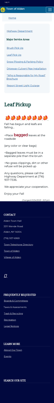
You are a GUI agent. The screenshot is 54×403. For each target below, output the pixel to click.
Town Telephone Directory (18, 244)
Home (12, 17)
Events (7, 356)
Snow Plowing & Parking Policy (25, 61)
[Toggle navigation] (50, 10)
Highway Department (20, 31)
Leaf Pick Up (14, 54)
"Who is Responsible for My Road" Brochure (26, 77)
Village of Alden (12, 257)
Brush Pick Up (15, 48)
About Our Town (13, 350)
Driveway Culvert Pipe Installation (26, 68)
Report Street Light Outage (23, 85)
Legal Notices (11, 326)
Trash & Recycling (13, 313)
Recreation (10, 319)
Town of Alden (12, 9)
